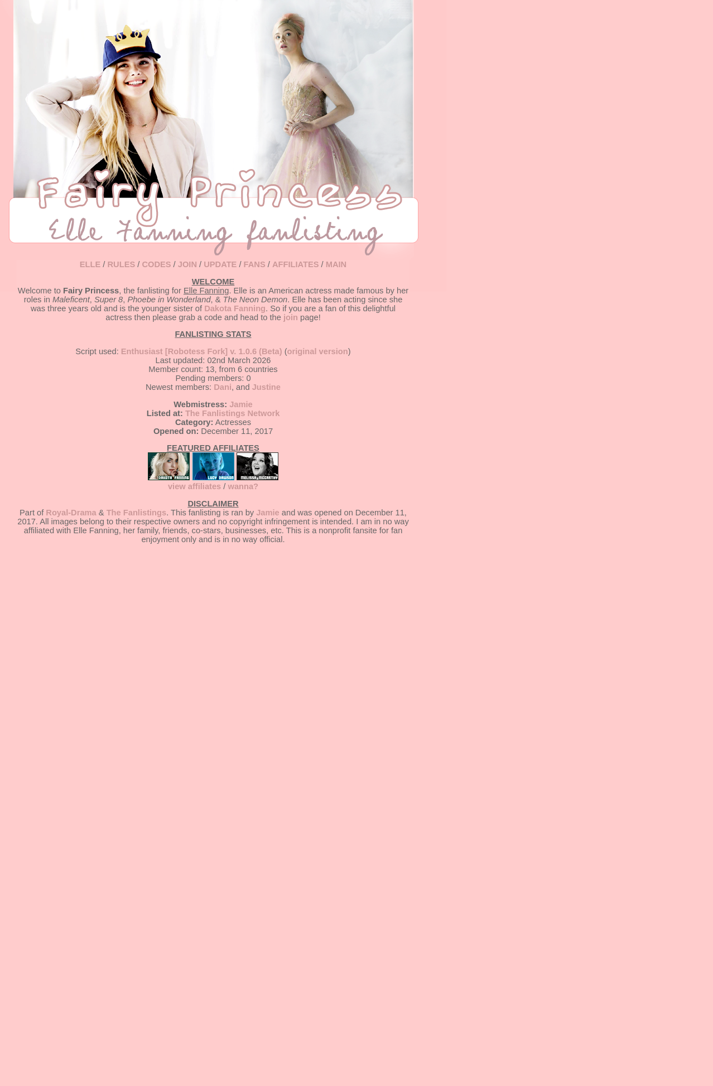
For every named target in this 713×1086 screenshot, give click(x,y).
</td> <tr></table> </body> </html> (213, 657)
